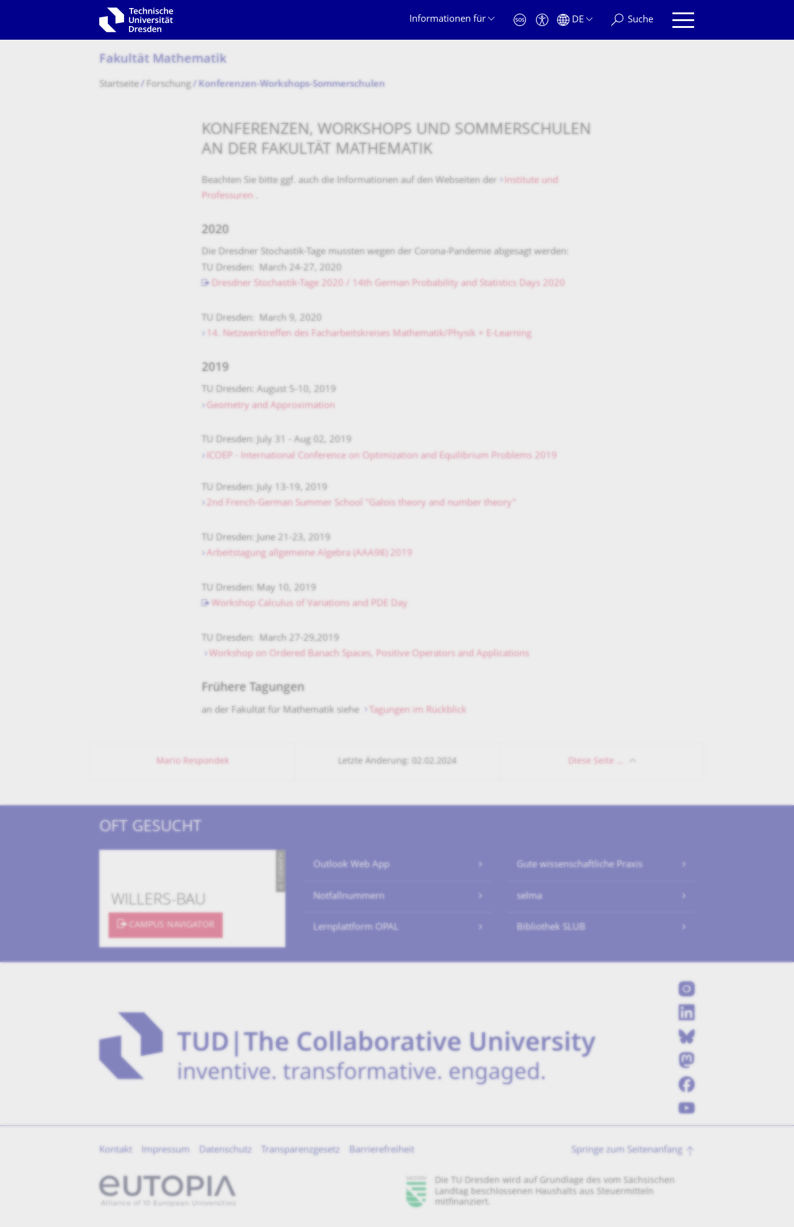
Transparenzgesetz (300, 1150)
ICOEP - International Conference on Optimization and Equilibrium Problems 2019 (382, 456)
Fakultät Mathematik (162, 60)
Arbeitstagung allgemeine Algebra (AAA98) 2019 (310, 553)
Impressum (165, 1150)
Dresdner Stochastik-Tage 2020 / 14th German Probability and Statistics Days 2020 (388, 283)
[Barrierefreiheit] (542, 20)
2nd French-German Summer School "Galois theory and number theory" (361, 503)
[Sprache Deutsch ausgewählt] (574, 20)
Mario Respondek (192, 761)
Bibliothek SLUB (551, 927)
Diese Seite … (595, 761)
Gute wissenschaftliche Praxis (580, 865)
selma (529, 896)
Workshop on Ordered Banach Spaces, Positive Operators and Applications (369, 654)
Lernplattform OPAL (356, 927)
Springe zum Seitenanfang (626, 1150)
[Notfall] (520, 20)
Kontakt (115, 1150)
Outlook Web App (351, 865)
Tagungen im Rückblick (417, 710)
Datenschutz (225, 1150)
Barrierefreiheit (381, 1150)
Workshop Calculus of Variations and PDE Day (310, 604)
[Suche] (632, 20)
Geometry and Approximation (271, 406)
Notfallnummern (349, 896)
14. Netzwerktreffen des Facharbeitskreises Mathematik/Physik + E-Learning (369, 334)
